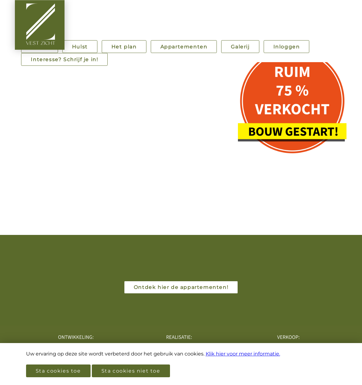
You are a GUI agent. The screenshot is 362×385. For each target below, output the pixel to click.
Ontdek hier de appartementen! (181, 287)
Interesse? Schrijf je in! (64, 59)
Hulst (80, 47)
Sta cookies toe (58, 371)
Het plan (124, 47)
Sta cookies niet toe (130, 371)
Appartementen (184, 47)
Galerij (240, 47)
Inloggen (286, 47)
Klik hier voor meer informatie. (243, 354)
